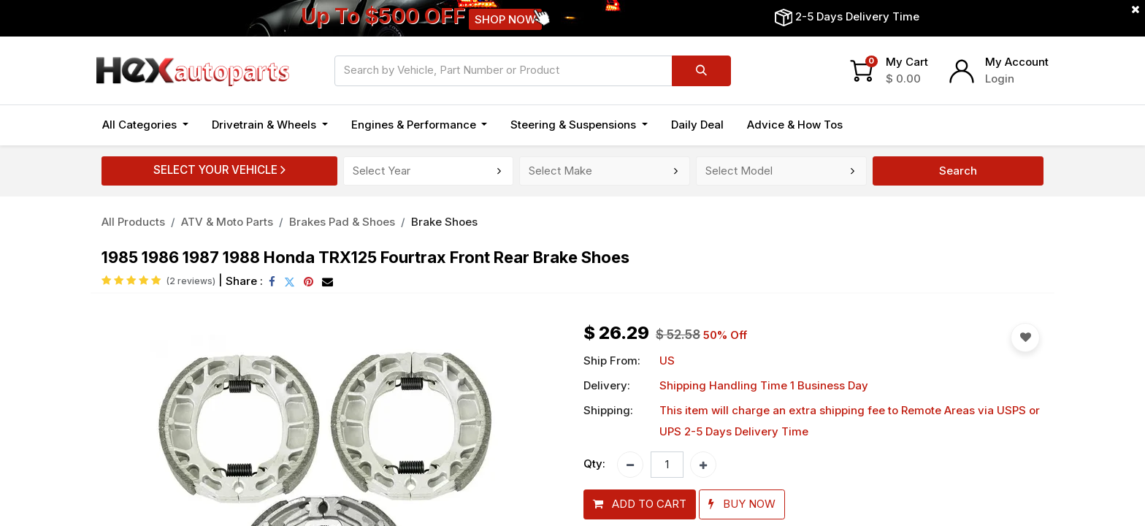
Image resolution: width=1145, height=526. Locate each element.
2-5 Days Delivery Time (857, 16)
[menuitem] (697, 125)
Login (999, 78)
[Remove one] (630, 464)
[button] (639, 504)
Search (958, 171)
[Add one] (703, 464)
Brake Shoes (444, 222)
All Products (133, 222)
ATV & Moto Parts (227, 222)
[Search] (701, 71)
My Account (1017, 62)
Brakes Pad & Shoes (342, 222)
